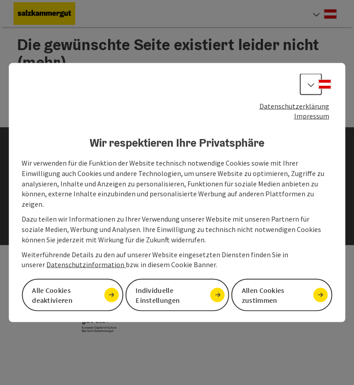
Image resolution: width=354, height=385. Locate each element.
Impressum (311, 116)
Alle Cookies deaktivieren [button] (52, 295)
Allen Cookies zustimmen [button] (263, 295)
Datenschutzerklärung (294, 105)
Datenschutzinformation (86, 264)
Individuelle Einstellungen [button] (158, 295)
